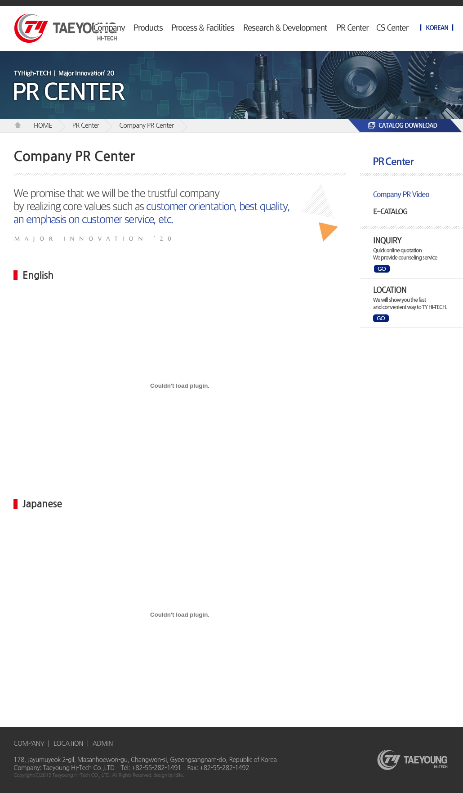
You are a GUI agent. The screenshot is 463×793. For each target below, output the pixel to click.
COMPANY (28, 743)
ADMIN (103, 743)
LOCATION (68, 743)
